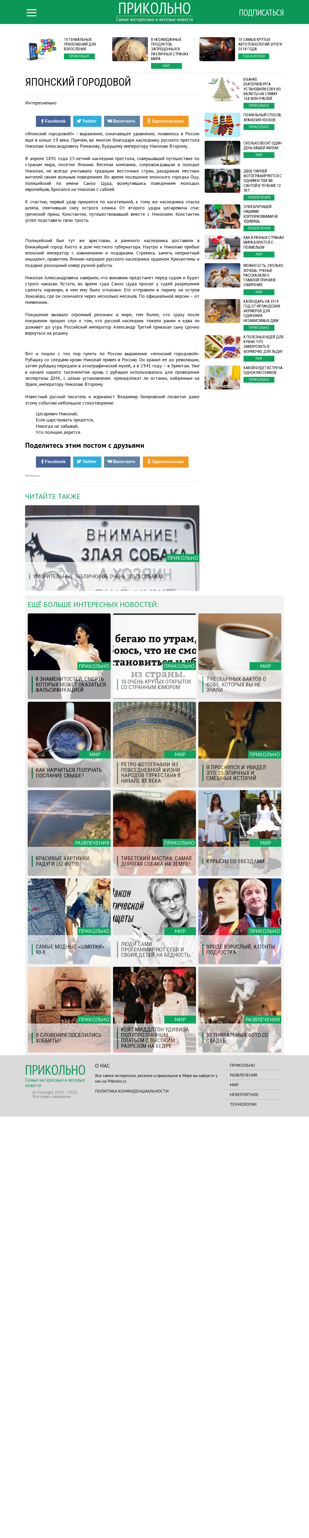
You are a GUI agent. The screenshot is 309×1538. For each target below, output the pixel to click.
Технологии (243, 1525)
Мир (234, 1506)
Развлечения (243, 1496)
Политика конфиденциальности (131, 1512)
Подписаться (261, 12)
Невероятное (244, 1515)
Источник (32, 897)
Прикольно (242, 1486)
